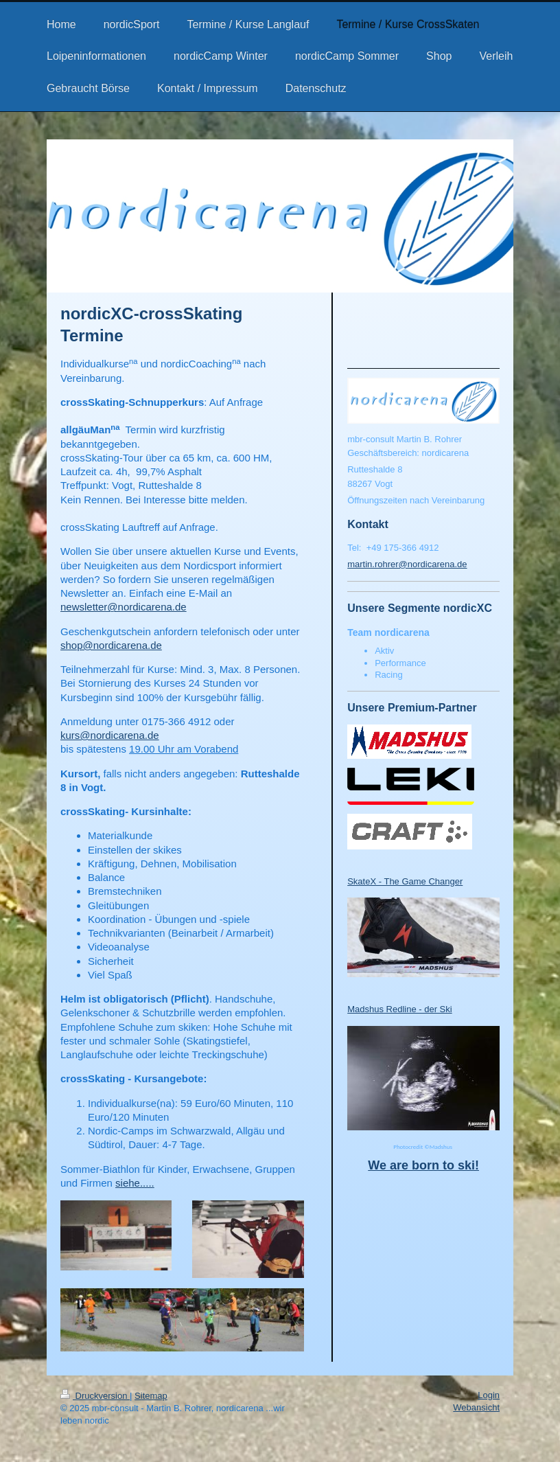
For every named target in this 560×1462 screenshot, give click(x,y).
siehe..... (134, 1183)
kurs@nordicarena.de (109, 735)
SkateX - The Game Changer (405, 881)
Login (489, 1395)
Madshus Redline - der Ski (399, 1009)
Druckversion (95, 1396)
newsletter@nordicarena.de (123, 607)
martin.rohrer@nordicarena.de (407, 564)
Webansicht (476, 1407)
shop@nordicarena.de (111, 645)
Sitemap (151, 1396)
